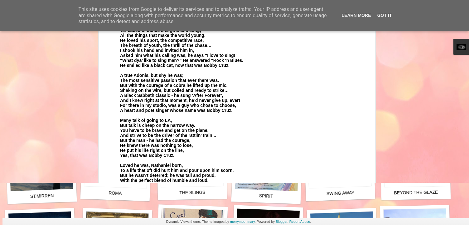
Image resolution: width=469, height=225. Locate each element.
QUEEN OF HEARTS (42, 111)
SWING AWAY (340, 193)
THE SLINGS (192, 192)
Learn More (356, 15)
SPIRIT (266, 196)
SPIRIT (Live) (115, 111)
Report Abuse (299, 221)
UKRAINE (416, 107)
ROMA (115, 193)
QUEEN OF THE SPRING (341, 111)
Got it (384, 15)
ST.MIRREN (42, 196)
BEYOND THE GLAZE (416, 192)
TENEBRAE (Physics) (192, 107)
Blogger (281, 221)
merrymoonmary (242, 221)
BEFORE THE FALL (266, 111)
